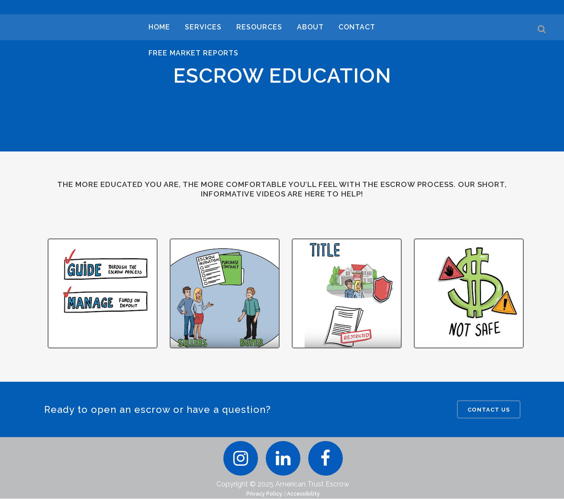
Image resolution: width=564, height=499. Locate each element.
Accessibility (303, 494)
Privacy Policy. (264, 494)
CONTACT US (488, 409)
